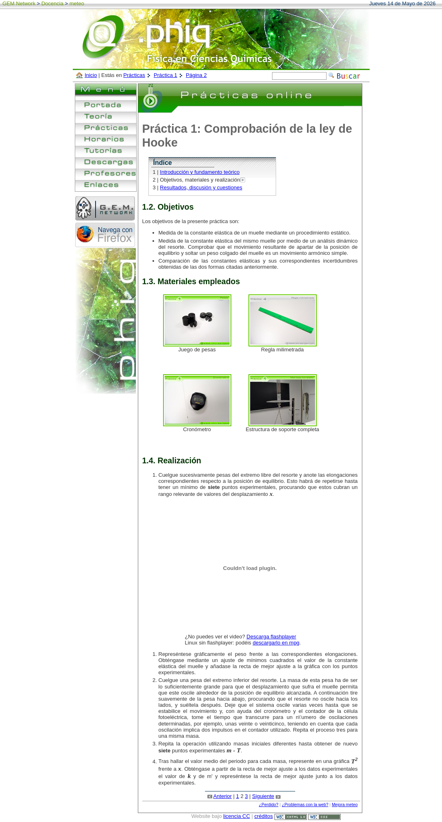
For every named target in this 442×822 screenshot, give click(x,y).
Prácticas (134, 75)
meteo (77, 3)
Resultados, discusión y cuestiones (201, 187)
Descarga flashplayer (271, 636)
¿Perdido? (269, 804)
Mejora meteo (345, 804)
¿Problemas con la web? (305, 804)
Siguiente (263, 796)
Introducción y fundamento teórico (200, 172)
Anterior (222, 796)
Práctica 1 (165, 75)
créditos (263, 816)
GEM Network (18, 3)
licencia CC (236, 816)
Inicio (91, 75)
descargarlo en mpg (276, 643)
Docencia (52, 3)
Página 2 (196, 75)
